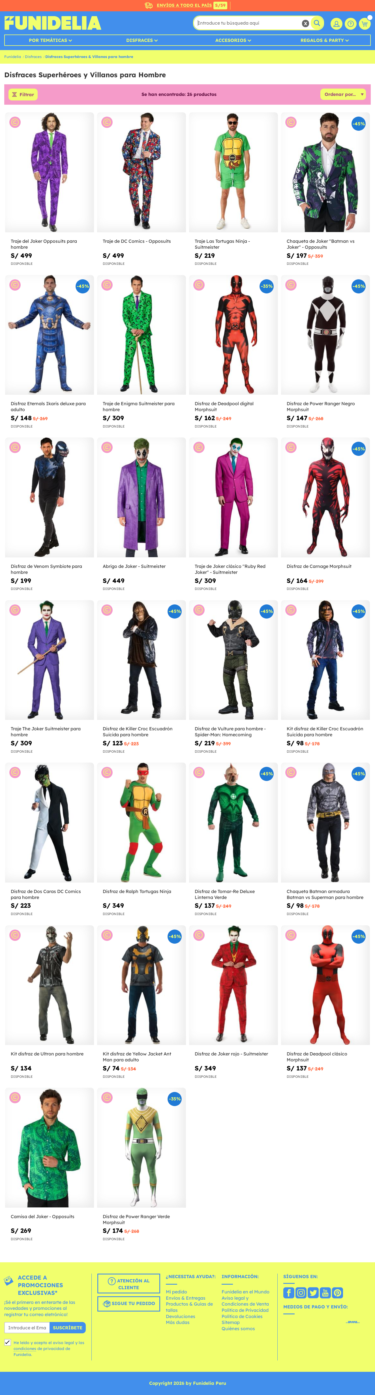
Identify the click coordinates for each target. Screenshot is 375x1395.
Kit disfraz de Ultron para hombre (47, 1054)
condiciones (25, 1348)
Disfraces (139, 40)
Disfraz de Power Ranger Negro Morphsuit (321, 406)
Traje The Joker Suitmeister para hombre (46, 731)
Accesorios (230, 40)
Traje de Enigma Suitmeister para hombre (139, 406)
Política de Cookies (242, 1316)
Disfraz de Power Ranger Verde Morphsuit (136, 1219)
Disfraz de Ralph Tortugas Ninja (137, 891)
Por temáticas (48, 40)
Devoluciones (180, 1316)
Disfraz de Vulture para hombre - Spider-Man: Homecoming (230, 731)
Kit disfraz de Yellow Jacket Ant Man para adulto (137, 1057)
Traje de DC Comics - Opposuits (137, 241)
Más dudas (178, 1322)
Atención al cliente (129, 1283)
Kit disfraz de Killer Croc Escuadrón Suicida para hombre (325, 731)
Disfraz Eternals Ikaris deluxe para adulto (48, 406)
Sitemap (231, 1322)
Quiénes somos (238, 1328)
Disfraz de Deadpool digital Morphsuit (224, 406)
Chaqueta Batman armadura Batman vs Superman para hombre (325, 894)
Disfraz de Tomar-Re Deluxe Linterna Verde (225, 894)
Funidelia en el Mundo (245, 1292)
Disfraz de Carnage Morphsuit (319, 566)
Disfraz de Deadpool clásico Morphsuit (317, 1057)
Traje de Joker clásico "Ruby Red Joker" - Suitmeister (230, 569)
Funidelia (12, 56)
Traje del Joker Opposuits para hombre (44, 244)
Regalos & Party (322, 40)
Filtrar (27, 94)
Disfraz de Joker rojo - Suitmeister (231, 1054)
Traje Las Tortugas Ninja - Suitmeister (222, 244)
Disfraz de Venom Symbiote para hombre (46, 569)
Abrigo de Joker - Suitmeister (134, 566)
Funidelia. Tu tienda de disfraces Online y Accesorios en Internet (52, 23)
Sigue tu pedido (128, 1304)
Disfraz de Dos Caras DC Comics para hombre (46, 894)
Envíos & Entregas (185, 1298)
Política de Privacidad (245, 1310)
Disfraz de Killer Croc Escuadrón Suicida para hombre (138, 731)
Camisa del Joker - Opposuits (42, 1216)
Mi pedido (176, 1292)
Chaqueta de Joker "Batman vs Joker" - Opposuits (321, 244)
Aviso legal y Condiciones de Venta (245, 1301)
